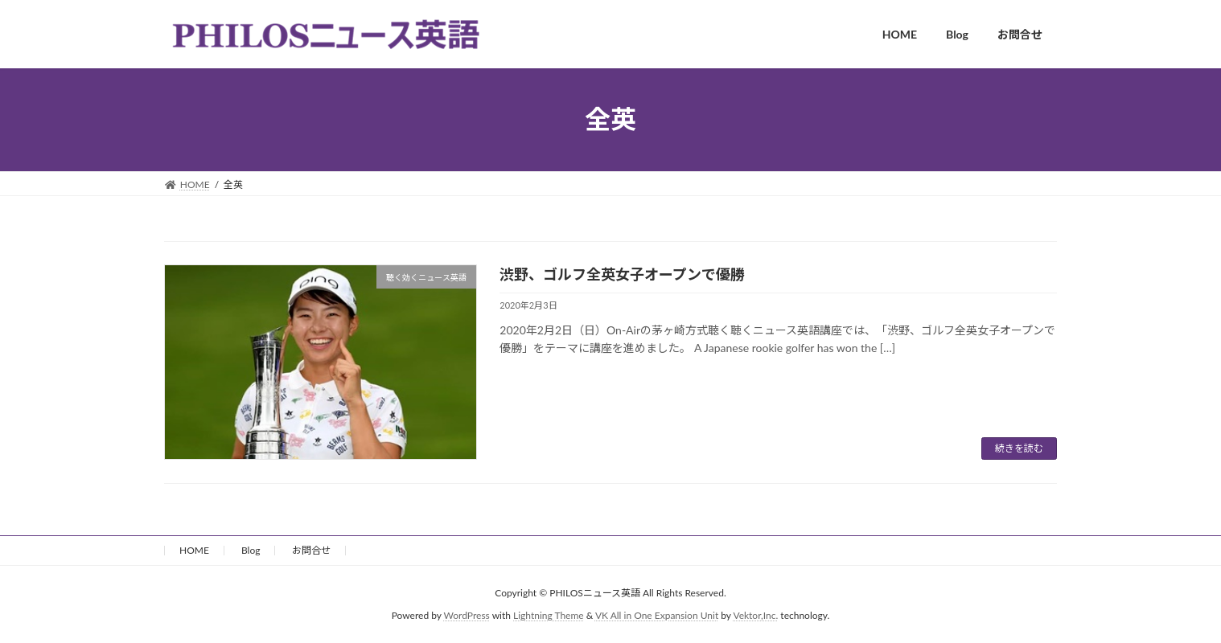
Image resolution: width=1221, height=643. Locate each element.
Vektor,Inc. (755, 615)
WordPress (467, 615)
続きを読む (1019, 448)
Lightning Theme (548, 615)
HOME (194, 550)
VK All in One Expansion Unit (656, 615)
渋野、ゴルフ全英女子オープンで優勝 (622, 274)
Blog (250, 550)
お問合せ (311, 550)
